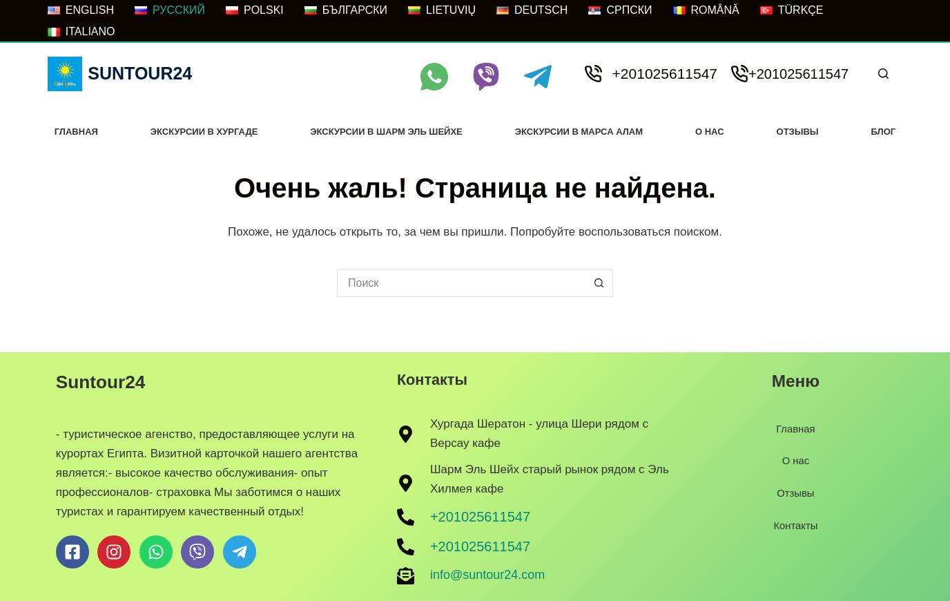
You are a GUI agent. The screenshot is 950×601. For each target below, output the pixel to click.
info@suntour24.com (487, 575)
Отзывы (798, 131)
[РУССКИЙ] (170, 10)
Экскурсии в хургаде (204, 131)
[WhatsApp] (434, 76)
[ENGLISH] (81, 10)
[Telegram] (538, 76)
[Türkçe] (792, 10)
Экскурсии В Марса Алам (579, 131)
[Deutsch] (532, 10)
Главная (76, 131)
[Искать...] (461, 283)
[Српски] (620, 10)
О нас (709, 131)
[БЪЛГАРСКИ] (345, 10)
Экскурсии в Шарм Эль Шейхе (386, 131)
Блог (883, 131)
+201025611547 (664, 74)
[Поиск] (883, 73)
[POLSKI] (255, 10)
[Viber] (486, 76)
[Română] (706, 10)
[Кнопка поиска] (599, 283)
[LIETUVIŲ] (442, 10)
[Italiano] (81, 32)
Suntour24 (140, 73)
